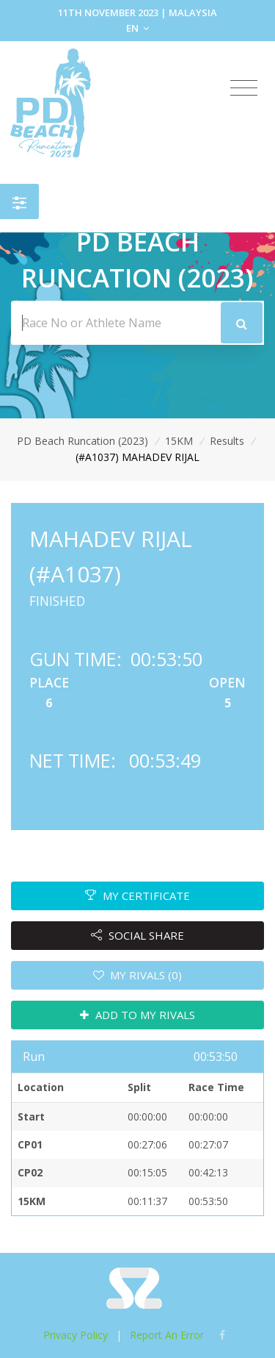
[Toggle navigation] (244, 88)
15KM (179, 441)
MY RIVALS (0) (138, 975)
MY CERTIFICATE (137, 895)
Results (227, 441)
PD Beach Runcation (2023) (82, 441)
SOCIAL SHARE (137, 935)
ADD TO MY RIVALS (137, 1014)
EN (137, 28)
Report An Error (167, 1335)
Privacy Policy (75, 1335)
